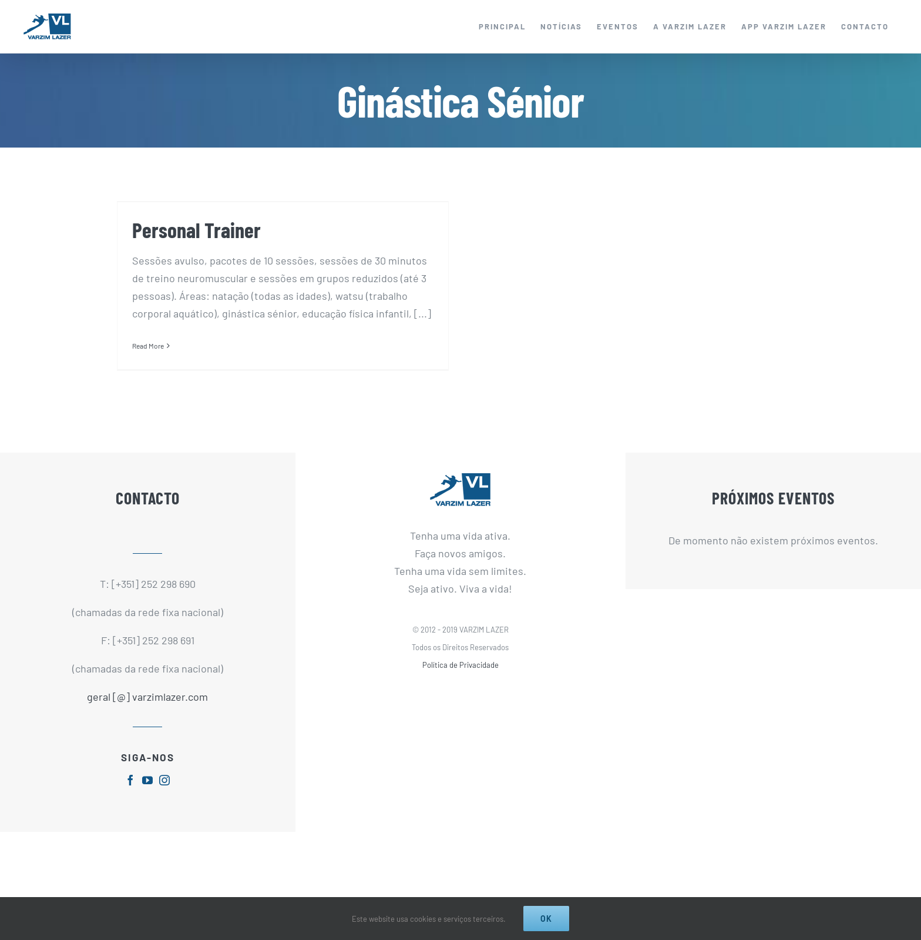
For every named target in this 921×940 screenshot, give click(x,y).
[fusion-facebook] (130, 790)
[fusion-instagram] (164, 790)
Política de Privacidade (460, 675)
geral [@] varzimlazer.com (147, 707)
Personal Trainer (196, 229)
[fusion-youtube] (147, 790)
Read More (148, 346)
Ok (546, 919)
